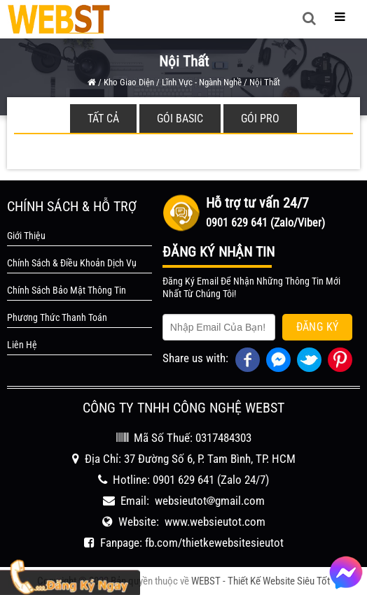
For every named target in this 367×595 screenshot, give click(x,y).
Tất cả (103, 118)
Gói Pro (260, 118)
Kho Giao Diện (129, 82)
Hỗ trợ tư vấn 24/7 (257, 202)
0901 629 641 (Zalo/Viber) (265, 222)
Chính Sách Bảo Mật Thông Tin (66, 290)
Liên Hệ (22, 344)
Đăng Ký (317, 327)
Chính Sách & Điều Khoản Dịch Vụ (72, 262)
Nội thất (264, 82)
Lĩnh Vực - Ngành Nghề (202, 82)
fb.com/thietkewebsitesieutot (214, 543)
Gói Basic (180, 118)
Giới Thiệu (26, 235)
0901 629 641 (183, 480)
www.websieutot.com (215, 522)
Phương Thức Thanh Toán (57, 317)
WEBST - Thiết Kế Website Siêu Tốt (260, 581)
